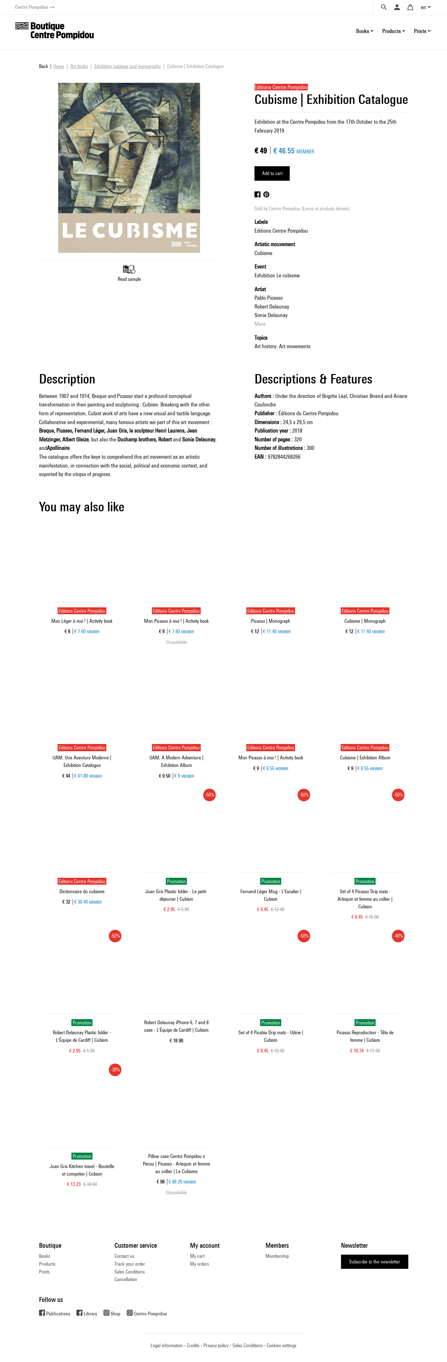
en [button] (423, 7)
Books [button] (362, 31)
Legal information (167, 1345)
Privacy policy (216, 1345)
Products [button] (391, 31)
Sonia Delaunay (271, 315)
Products (47, 1264)
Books (44, 1256)
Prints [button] (420, 31)
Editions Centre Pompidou (281, 230)
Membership (277, 1256)
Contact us (124, 1256)
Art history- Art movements (282, 346)
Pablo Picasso (268, 297)
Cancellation (126, 1279)
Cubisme (263, 253)
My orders (199, 1264)
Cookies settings (281, 1345)
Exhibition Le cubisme (277, 275)
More (259, 324)
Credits (193, 1345)
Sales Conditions (130, 1272)
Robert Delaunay (271, 306)
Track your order (130, 1264)
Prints (44, 1272)
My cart (197, 1256)
